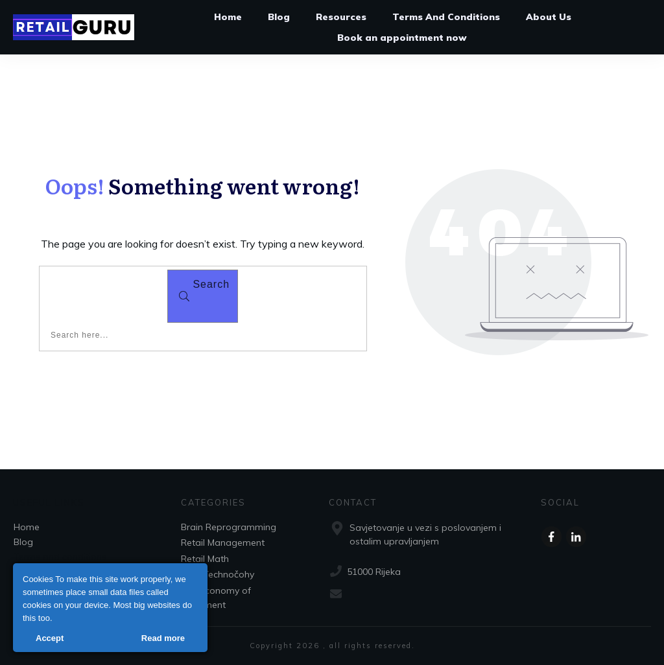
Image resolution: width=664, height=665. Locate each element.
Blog (23, 542)
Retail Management (223, 542)
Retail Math (205, 559)
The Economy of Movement (216, 598)
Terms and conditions (60, 557)
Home (27, 527)
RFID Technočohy (217, 574)
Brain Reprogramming (228, 527)
